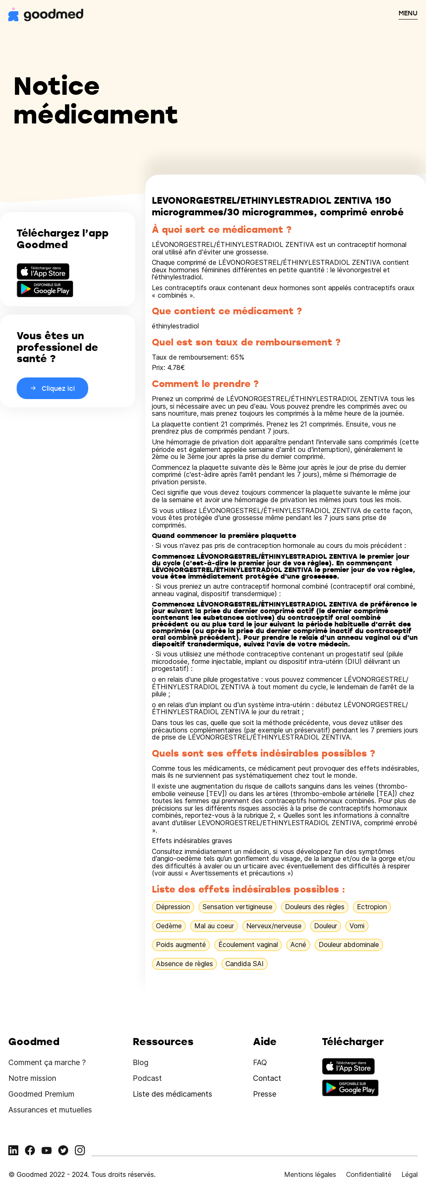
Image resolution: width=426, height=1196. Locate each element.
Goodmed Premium (41, 1094)
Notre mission (32, 1078)
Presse (264, 1094)
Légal (409, 1174)
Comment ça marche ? (47, 1062)
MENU (408, 12)
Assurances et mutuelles (50, 1109)
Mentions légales (310, 1174)
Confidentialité (368, 1174)
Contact (267, 1078)
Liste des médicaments (172, 1094)
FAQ (260, 1062)
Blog (141, 1062)
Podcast (147, 1078)
